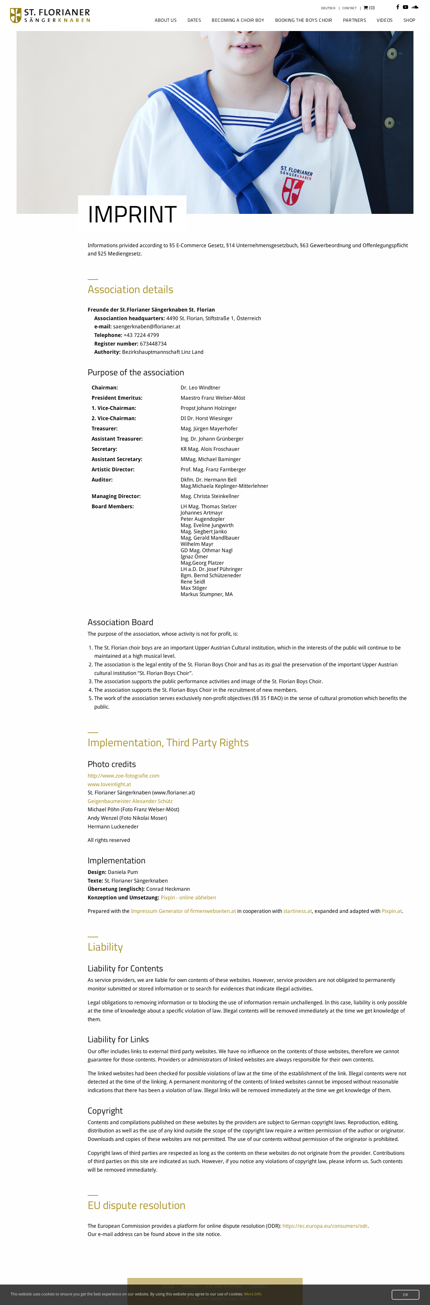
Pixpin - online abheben (188, 897)
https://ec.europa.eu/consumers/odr (324, 1226)
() (369, 7)
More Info (253, 1294)
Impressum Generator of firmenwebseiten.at (183, 911)
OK (405, 1294)
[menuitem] (165, 20)
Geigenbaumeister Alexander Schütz (130, 801)
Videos (385, 20)
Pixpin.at (392, 911)
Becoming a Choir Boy (238, 20)
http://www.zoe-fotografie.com (123, 776)
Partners (354, 20)
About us (166, 20)
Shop (409, 20)
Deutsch (328, 8)
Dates (194, 20)
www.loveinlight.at (109, 784)
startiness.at (297, 911)
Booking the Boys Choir (303, 20)
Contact (349, 8)
